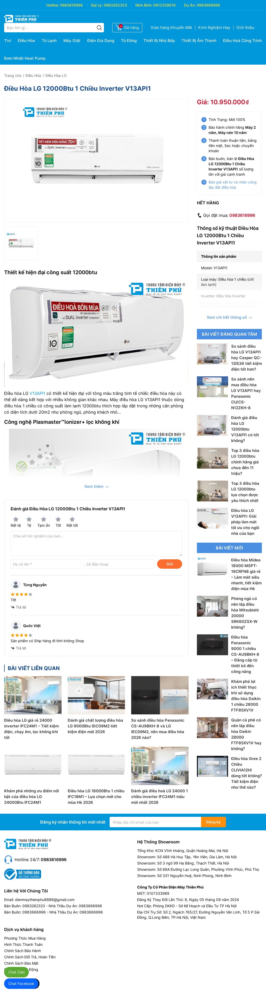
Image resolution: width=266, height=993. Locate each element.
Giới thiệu (245, 27)
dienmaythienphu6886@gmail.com (45, 899)
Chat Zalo (16, 972)
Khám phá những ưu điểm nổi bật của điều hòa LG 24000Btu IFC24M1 (31, 796)
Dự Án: (190, 5)
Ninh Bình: (143, 5)
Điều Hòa (26, 40)
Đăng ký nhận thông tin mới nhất (72, 822)
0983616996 (71, 5)
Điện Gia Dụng (100, 40)
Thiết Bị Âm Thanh (199, 40)
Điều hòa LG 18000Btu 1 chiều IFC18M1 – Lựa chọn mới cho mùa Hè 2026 (96, 796)
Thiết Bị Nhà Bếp (159, 40)
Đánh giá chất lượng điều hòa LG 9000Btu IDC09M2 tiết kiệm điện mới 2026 (95, 726)
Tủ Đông (129, 40)
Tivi (7, 40)
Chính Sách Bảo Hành (22, 950)
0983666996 (208, 5)
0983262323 (115, 5)
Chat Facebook (21, 983)
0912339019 (164, 5)
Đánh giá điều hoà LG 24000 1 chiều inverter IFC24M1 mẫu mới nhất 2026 (159, 796)
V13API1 (37, 393)
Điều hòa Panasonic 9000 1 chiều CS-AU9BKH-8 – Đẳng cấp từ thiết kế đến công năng (245, 654)
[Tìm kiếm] (99, 27)
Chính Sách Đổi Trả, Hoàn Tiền (30, 957)
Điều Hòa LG (55, 75)
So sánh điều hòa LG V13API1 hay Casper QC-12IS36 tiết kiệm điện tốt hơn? (246, 358)
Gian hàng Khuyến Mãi (171, 27)
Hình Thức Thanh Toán (23, 944)
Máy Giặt (72, 40)
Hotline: (52, 5)
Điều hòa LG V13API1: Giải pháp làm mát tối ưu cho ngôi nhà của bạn (245, 522)
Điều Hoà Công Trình (242, 40)
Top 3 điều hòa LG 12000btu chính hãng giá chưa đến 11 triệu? (245, 462)
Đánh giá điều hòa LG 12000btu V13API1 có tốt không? (245, 429)
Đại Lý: (97, 5)
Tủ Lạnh (49, 40)
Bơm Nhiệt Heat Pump (24, 58)
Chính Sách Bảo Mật (21, 963)
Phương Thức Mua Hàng (25, 938)
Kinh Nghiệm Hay (214, 27)
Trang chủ (12, 75)
